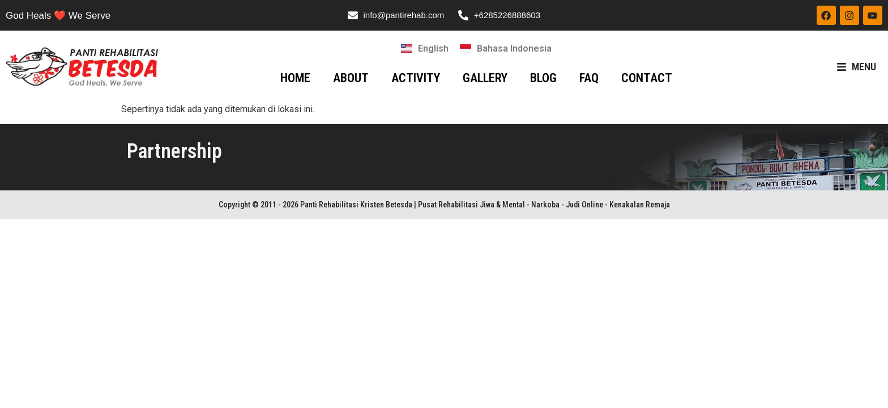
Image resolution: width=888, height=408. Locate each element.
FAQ (589, 78)
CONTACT (646, 78)
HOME (295, 78)
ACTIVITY (415, 78)
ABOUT (351, 78)
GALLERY (485, 78)
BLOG (543, 78)
